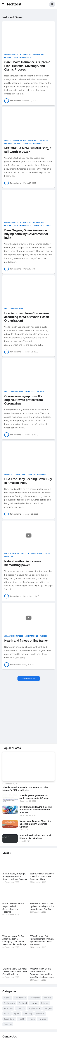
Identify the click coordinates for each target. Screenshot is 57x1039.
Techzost (13, 4)
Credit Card (9, 1019)
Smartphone (32, 636)
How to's (30, 391)
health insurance (22, 57)
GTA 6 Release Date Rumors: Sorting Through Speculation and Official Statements (42, 940)
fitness (44, 140)
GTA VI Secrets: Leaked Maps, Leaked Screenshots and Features (13, 907)
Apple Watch (20, 140)
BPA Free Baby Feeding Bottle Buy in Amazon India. (28, 480)
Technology (9, 1003)
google (34, 1003)
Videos (44, 636)
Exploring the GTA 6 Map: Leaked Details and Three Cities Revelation (14, 971)
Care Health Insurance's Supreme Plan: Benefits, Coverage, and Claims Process (27, 65)
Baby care (20, 474)
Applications (34, 1008)
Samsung (27, 1013)
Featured (23, 1003)
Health (27, 54)
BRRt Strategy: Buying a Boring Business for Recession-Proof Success (35, 810)
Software (40, 1013)
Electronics (35, 997)
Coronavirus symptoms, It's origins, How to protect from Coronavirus (23, 400)
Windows (8, 1008)
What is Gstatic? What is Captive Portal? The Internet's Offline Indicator (25, 788)
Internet (44, 1003)
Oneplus (8, 1024)
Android (47, 997)
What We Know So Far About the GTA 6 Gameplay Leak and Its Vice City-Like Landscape (14, 940)
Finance (42, 1019)
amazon (8, 474)
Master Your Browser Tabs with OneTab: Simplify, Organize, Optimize (35, 824)
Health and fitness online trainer (26, 640)
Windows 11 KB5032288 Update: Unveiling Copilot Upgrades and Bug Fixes (42, 906)
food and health (13, 54)
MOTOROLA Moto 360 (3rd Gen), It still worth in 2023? (27, 149)
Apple (8, 140)
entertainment (12, 554)
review (7, 1013)
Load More (27, 678)
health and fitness (33, 143)
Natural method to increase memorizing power (22, 563)
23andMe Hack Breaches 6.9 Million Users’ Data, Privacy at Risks (42, 876)
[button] (4, 4)
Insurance (39, 225)
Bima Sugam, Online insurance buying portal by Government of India (26, 234)
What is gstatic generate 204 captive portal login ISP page (33, 796)
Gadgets (48, 1008)
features (33, 140)
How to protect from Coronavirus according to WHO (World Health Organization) (26, 317)
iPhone (31, 1019)
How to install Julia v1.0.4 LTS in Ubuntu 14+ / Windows (35, 836)
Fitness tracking (13, 143)
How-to (41, 391)
